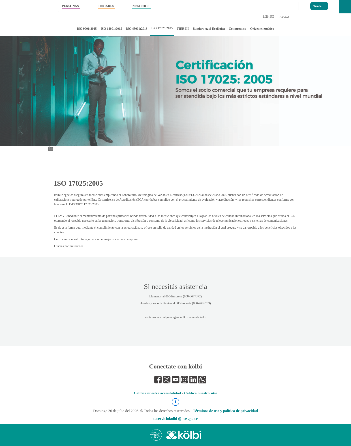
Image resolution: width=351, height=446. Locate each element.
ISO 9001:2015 (87, 28)
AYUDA (284, 16)
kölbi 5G (268, 16)
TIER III (183, 28)
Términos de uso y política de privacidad (225, 411)
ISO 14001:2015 (111, 28)
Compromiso (237, 28)
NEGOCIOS (140, 6)
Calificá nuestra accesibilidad (157, 393)
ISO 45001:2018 (136, 28)
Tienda (317, 5)
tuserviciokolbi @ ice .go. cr (175, 419)
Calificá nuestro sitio (200, 393)
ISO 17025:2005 (162, 28)
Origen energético (262, 28)
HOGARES (106, 6)
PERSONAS (70, 6)
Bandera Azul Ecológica (209, 28)
